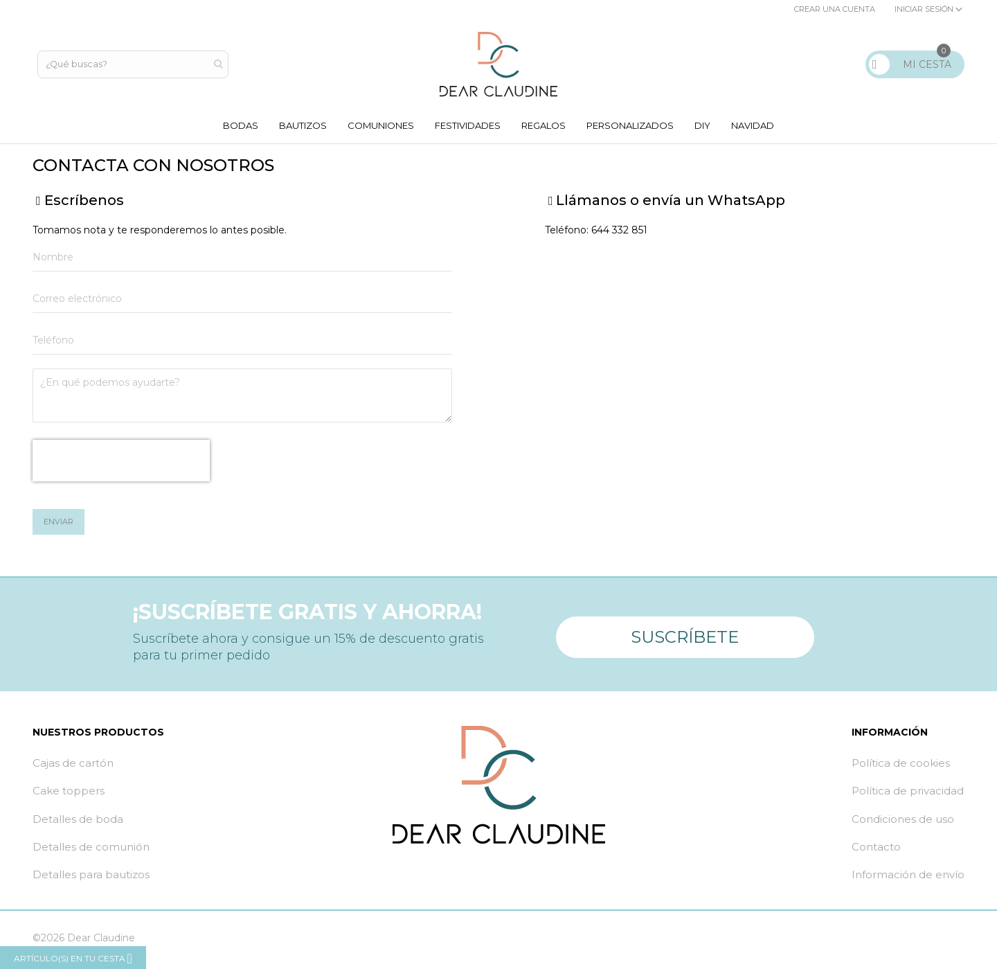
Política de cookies (901, 766)
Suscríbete (685, 635)
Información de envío (908, 877)
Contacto (876, 849)
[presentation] (121, 464)
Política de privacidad (908, 794)
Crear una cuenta (834, 9)
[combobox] (133, 64)
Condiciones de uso (903, 821)
